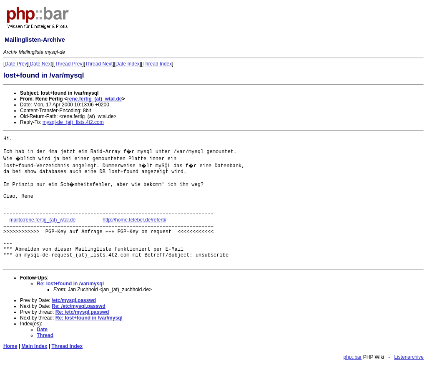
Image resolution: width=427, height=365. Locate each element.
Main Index (34, 346)
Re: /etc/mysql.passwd (78, 306)
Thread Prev (68, 64)
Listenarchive (409, 357)
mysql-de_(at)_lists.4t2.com (73, 122)
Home (10, 346)
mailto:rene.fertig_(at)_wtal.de (42, 220)
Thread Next (99, 64)
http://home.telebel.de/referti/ (134, 220)
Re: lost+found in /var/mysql (70, 284)
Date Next (41, 64)
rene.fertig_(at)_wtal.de (94, 99)
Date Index (128, 64)
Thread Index (157, 64)
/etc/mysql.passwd (74, 300)
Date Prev (16, 64)
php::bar (352, 357)
